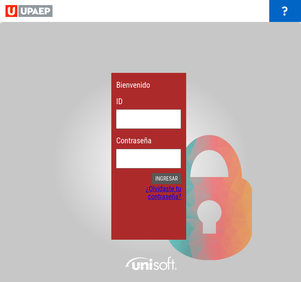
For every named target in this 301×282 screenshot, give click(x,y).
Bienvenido (133, 85)
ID (119, 101)
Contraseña (133, 140)
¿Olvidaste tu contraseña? (163, 193)
